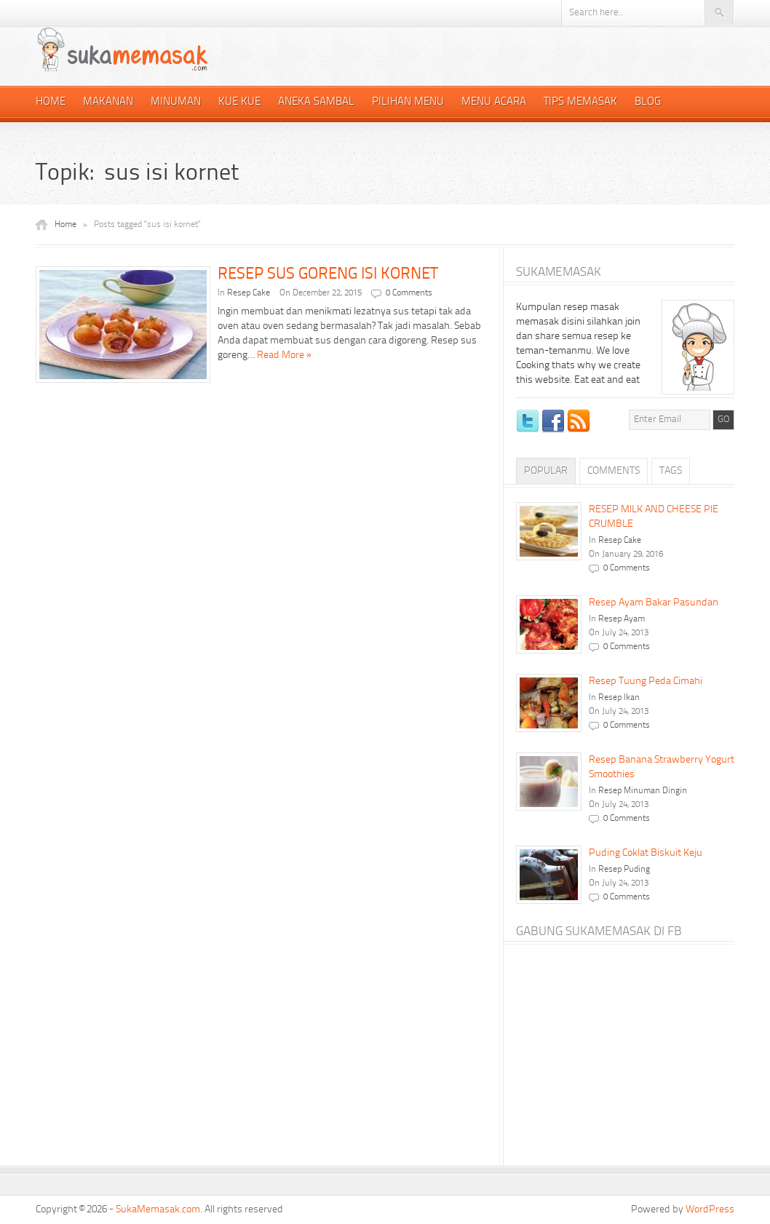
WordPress (710, 1209)
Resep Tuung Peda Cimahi (645, 681)
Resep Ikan (619, 698)
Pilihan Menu (408, 102)
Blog (648, 102)
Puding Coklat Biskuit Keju (645, 853)
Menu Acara (493, 102)
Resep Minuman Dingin (642, 791)
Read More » (284, 355)
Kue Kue (239, 102)
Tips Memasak (580, 102)
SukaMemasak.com (158, 1209)
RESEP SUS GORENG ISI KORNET (328, 274)
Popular (546, 471)
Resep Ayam (621, 619)
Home (51, 102)
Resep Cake (248, 293)
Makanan (108, 102)
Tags (670, 471)
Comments (613, 471)
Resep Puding (624, 869)
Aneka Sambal (316, 102)
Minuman (176, 102)
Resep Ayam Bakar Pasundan (653, 602)
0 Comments (409, 293)
